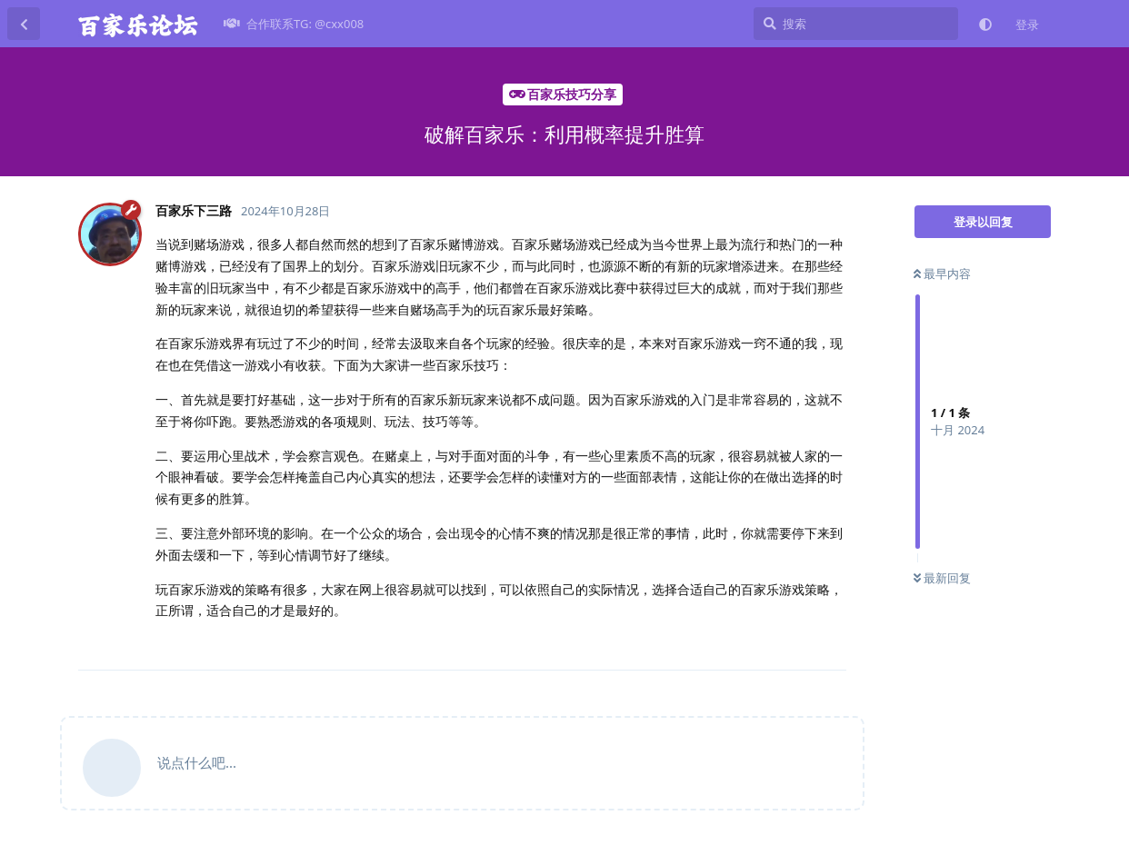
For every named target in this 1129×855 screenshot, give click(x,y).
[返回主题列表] (23, 23)
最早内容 (942, 273)
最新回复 (942, 578)
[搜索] (856, 23)
